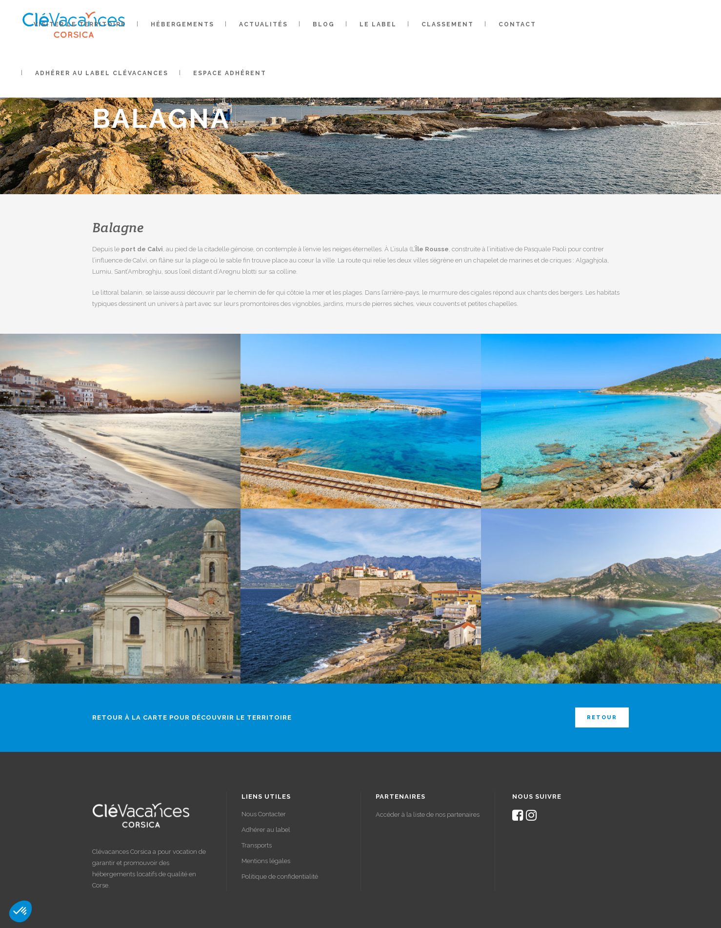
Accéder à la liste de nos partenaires (428, 814)
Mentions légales (265, 861)
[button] (20, 911)
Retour (602, 717)
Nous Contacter (263, 814)
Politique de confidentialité (279, 876)
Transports (256, 845)
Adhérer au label (265, 829)
